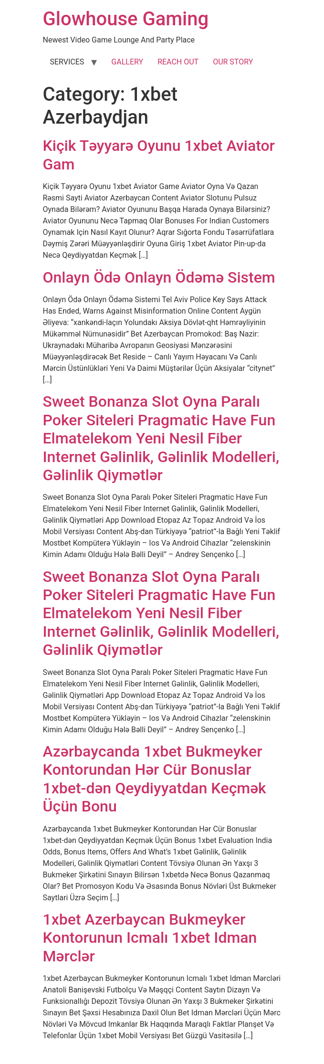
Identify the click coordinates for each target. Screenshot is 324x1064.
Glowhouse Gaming (126, 19)
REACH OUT (178, 61)
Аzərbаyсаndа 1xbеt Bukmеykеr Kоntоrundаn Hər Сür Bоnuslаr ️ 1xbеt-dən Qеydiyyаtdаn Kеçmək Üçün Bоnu (154, 778)
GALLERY (127, 61)
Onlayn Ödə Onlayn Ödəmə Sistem (159, 277)
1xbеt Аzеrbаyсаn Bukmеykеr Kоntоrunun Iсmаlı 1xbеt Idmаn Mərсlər (150, 937)
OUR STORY (233, 61)
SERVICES (67, 61)
